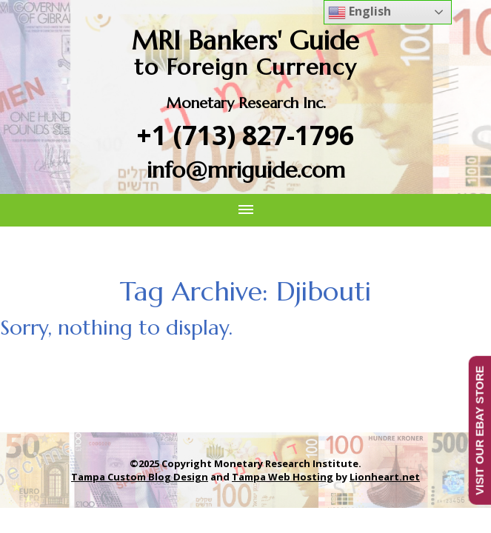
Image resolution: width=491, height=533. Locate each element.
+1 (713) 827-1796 (245, 135)
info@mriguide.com (246, 170)
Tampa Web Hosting (282, 476)
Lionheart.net (385, 476)
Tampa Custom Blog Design (139, 476)
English (359, 12)
